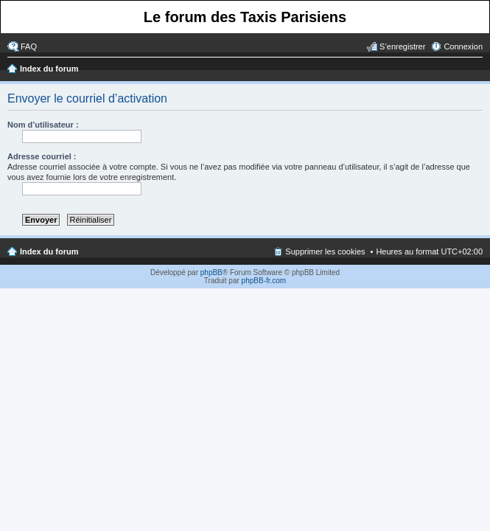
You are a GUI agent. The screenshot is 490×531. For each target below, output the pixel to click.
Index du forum (49, 68)
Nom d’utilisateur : (43, 124)
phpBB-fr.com (264, 281)
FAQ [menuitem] (29, 46)
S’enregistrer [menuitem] (402, 46)
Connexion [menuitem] (463, 46)
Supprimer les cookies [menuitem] (325, 251)
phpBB (211, 272)
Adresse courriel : (42, 156)
